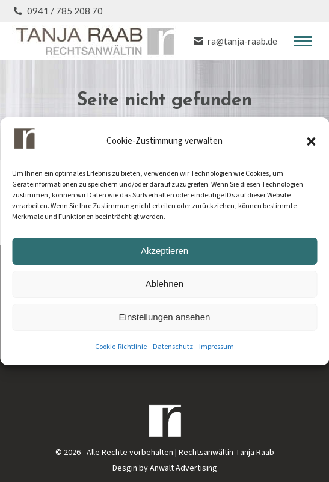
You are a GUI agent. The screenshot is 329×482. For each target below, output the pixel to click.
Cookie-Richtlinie (121, 347)
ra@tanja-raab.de (234, 41)
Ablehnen (164, 284)
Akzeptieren (164, 251)
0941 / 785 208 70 (57, 11)
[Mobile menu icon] (303, 41)
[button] (311, 141)
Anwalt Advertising (183, 468)
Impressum (216, 347)
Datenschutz (173, 347)
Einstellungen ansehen (165, 317)
